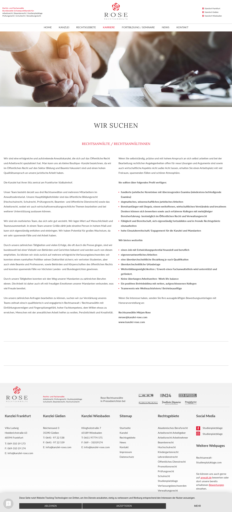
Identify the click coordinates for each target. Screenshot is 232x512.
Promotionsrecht (167, 466)
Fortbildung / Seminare (138, 27)
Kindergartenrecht (168, 451)
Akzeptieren (124, 505)
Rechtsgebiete (86, 27)
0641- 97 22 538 (55, 437)
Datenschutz (127, 456)
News (165, 27)
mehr (197, 505)
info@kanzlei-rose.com (20, 453)
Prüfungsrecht (166, 471)
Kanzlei (64, 27)
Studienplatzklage (168, 480)
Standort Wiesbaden (213, 16)
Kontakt (182, 27)
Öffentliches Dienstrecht (172, 461)
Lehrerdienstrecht (168, 456)
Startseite (125, 427)
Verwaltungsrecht (168, 490)
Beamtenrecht (166, 442)
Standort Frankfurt (212, 8)
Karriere (109, 27)
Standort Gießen (212, 12)
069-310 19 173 (16, 443)
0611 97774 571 (93, 437)
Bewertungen (216, 484)
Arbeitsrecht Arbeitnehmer (173, 437)
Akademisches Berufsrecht (173, 427)
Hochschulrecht (167, 447)
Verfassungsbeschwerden (172, 485)
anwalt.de (206, 477)
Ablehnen (50, 505)
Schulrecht (164, 476)
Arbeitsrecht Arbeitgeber (172, 432)
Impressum (126, 451)
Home (48, 27)
